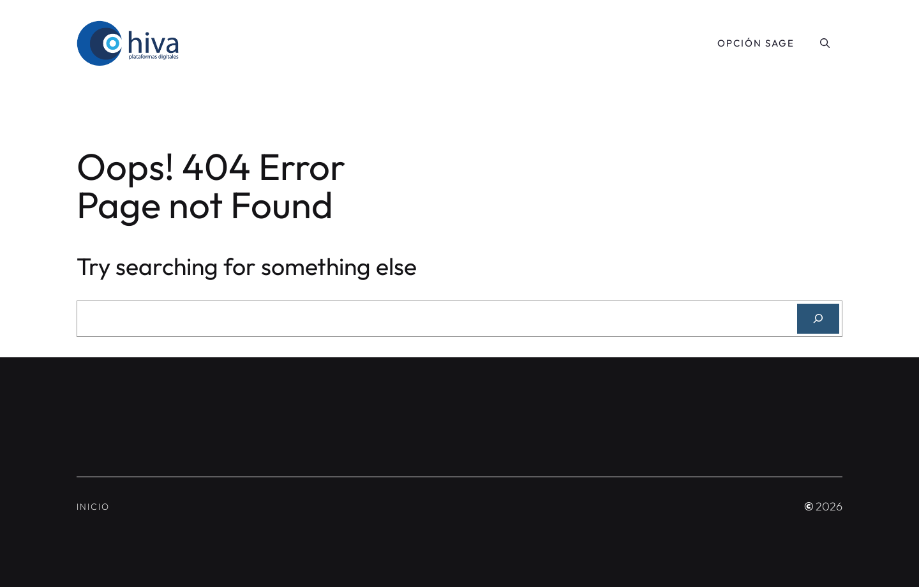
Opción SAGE (756, 43)
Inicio (93, 506)
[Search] (818, 319)
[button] (824, 43)
